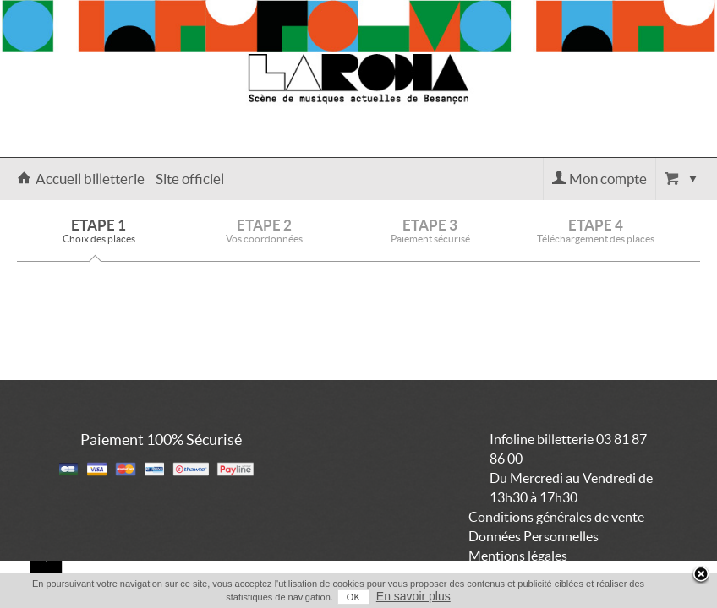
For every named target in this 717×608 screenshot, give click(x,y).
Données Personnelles (533, 536)
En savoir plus (402, 596)
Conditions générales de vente (556, 516)
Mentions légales (517, 555)
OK (342, 597)
